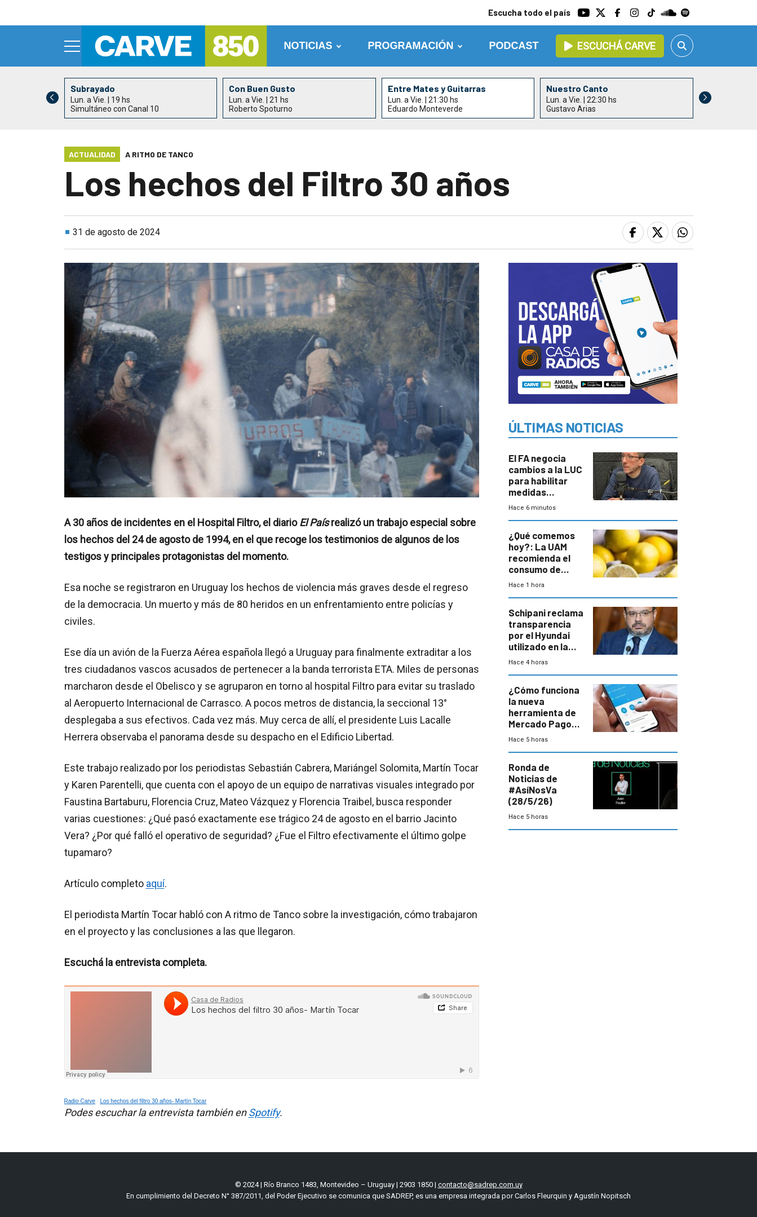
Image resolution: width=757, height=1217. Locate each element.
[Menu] (72, 46)
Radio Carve (80, 1101)
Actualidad (92, 154)
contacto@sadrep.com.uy (480, 1184)
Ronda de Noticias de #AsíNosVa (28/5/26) (532, 783)
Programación (411, 45)
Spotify (264, 1112)
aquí (155, 883)
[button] (705, 97)
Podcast (514, 45)
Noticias (308, 45)
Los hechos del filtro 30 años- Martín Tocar (153, 1101)
